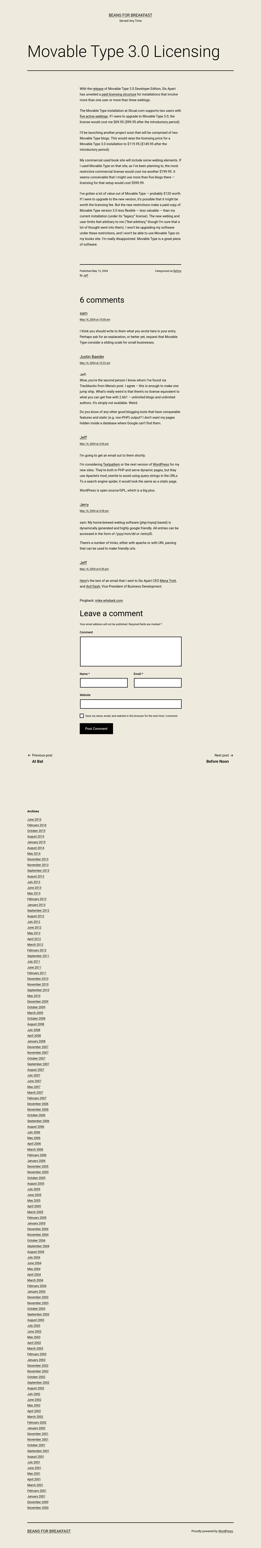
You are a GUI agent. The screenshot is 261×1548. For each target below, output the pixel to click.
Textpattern (111, 464)
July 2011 (33, 961)
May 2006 (33, 1138)
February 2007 (36, 1098)
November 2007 (38, 1052)
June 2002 (34, 1399)
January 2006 (36, 1160)
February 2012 (36, 950)
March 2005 (35, 1212)
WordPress (161, 464)
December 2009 (37, 1001)
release (98, 89)
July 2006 (33, 1132)
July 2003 (33, 1325)
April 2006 (34, 1143)
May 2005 (33, 1200)
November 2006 (38, 1109)
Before (177, 271)
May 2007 (33, 1087)
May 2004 (33, 1269)
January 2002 (36, 1428)
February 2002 (36, 1422)
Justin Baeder (92, 356)
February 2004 (36, 1286)
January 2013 (36, 905)
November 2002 (38, 1371)
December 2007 (37, 1047)
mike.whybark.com (109, 601)
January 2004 (36, 1291)
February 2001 (36, 1490)
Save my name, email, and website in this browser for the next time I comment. (131, 716)
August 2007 (35, 1069)
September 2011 (38, 956)
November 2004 (38, 1234)
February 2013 (36, 899)
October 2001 (36, 1445)
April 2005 (34, 1206)
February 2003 (36, 1354)
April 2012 (34, 939)
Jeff (85, 275)
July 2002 (33, 1394)
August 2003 (35, 1320)
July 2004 (33, 1257)
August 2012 (35, 916)
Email (138, 674)
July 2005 (33, 1189)
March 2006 (35, 1149)
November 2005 (38, 1172)
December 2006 (37, 1104)
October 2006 (36, 1115)
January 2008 (36, 1041)
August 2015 (35, 836)
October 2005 (36, 1178)
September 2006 (38, 1121)
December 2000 (37, 1502)
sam (84, 313)
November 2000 (38, 1507)
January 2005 (36, 1223)
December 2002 (37, 1365)
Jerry (84, 504)
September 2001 (38, 1451)
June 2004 (34, 1263)
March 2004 (35, 1280)
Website (85, 695)
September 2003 (38, 1314)
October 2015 (36, 830)
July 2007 (33, 1075)
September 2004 (38, 1246)
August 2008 (35, 1024)
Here (83, 581)
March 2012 (35, 944)
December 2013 (37, 859)
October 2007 (36, 1058)
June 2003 (34, 1331)
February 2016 (36, 825)
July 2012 (33, 922)
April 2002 (34, 1411)
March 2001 (35, 1485)
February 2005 (36, 1217)
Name (85, 674)
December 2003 (37, 1297)
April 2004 (34, 1274)
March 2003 (35, 1348)
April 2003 (34, 1342)
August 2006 (35, 1126)
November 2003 (38, 1303)
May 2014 (33, 853)
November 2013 (38, 865)
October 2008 (36, 1018)
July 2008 (33, 1030)
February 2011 (36, 973)
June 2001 (34, 1468)
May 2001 (33, 1473)
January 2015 (36, 842)
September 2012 (38, 910)
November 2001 (38, 1439)
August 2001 (35, 1456)
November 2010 (38, 984)
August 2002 (35, 1388)
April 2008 (34, 1035)
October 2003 (36, 1308)
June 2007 (34, 1081)
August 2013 (35, 876)
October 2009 (36, 1007)
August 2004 (35, 1251)
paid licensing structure (119, 94)
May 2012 (33, 933)
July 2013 (33, 882)
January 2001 (36, 1496)
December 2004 (37, 1229)
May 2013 (33, 893)
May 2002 (33, 1405)
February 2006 (36, 1155)
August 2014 (35, 848)
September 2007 (38, 1064)
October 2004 (36, 1240)
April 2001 (34, 1479)
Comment (86, 632)
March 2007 (35, 1092)
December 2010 (37, 978)
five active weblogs (94, 116)
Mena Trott (168, 581)
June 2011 (34, 967)
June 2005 (34, 1195)
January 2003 (36, 1360)
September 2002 (38, 1382)
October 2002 (36, 1377)
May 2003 (33, 1337)
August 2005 (35, 1183)
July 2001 (33, 1462)
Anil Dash (93, 586)
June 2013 (34, 887)
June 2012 (34, 927)
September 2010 (38, 990)
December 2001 (37, 1434)
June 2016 (34, 819)
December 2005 (37, 1166)
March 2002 (35, 1416)
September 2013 (38, 870)
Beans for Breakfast (130, 15)
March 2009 (35, 1013)
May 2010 (33, 996)
